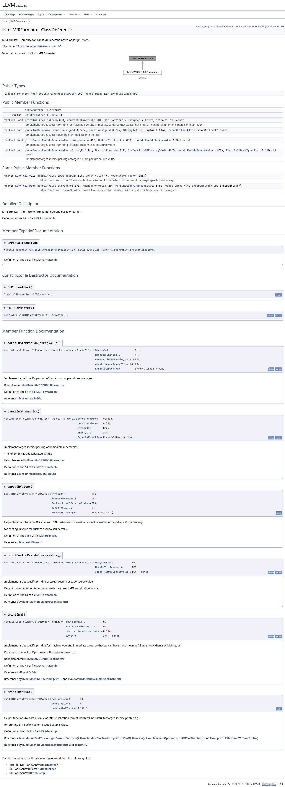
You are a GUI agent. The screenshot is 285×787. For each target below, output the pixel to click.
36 (26, 259)
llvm (4, 21)
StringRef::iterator (61, 93)
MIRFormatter (18, 21)
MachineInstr (85, 120)
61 (26, 595)
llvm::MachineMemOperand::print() (45, 601)
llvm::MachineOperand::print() (41, 679)
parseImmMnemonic (37, 130)
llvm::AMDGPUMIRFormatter (45, 385)
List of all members (275, 26)
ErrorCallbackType (124, 93)
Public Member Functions (221, 26)
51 (26, 467)
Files (88, 14)
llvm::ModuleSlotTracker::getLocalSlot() (105, 738)
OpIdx (149, 120)
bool (42, 93)
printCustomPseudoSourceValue (47, 140)
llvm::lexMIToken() (30, 542)
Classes (74, 14)
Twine (98, 93)
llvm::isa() (138, 738)
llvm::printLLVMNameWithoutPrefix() (234, 738)
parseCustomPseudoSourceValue (47, 150)
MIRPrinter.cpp (48, 731)
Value (99, 175)
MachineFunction (106, 150)
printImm (31, 120)
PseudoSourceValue (158, 140)
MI (99, 120)
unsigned (134, 120)
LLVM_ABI (21, 175)
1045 (28, 731)
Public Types (201, 26)
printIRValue (46, 175)
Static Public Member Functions (249, 26)
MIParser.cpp (47, 535)
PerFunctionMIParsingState (147, 150)
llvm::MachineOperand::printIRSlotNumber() (174, 738)
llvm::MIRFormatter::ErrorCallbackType (128, 249)
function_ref (26, 93)
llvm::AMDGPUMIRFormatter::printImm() (94, 679)
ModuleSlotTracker (111, 140)
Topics (41, 14)
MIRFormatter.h (44, 218)
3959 (28, 535)
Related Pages (26, 14)
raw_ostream (49, 120)
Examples (101, 14)
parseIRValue (46, 185)
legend (143, 78)
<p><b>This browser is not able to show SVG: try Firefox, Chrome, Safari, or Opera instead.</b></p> (142, 65)
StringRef (130, 130)
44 (26, 665)
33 (24, 218)
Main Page (9, 14)
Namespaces (56, 14)
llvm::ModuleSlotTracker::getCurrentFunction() (48, 738)
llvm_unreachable (29, 398)
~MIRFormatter (35, 115)
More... (86, 40)
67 (26, 392)
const (89, 93)
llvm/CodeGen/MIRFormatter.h (39, 46)
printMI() (80, 744)
